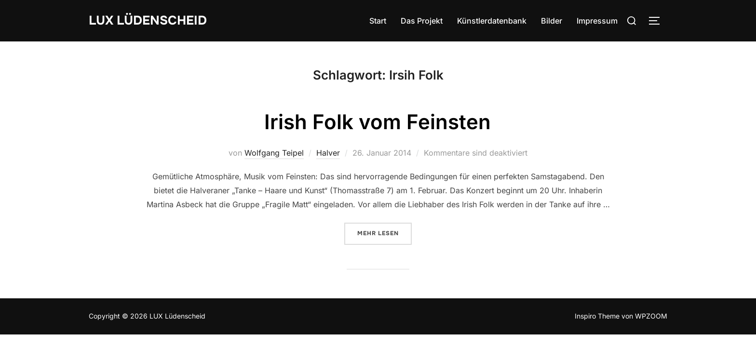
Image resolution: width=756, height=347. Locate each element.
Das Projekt (422, 21)
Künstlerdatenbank (491, 21)
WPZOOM (651, 316)
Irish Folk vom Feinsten (377, 121)
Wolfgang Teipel (274, 153)
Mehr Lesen (384, 232)
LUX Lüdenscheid (148, 20)
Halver (328, 153)
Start (377, 21)
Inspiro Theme (597, 316)
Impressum (597, 21)
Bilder (551, 21)
